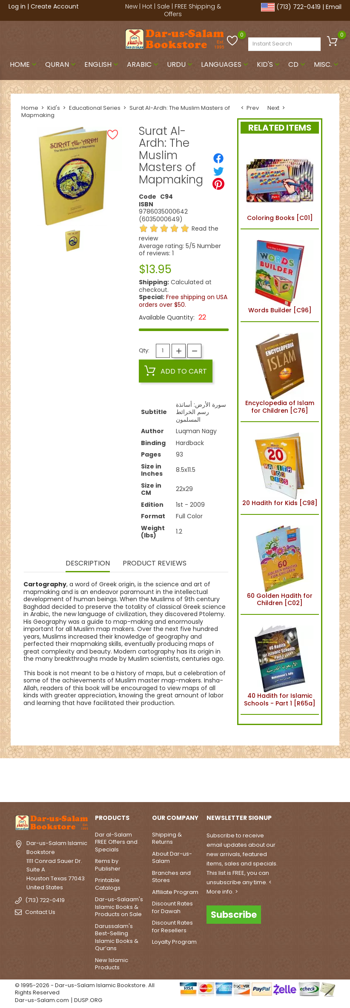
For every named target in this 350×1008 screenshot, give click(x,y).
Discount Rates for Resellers (172, 926)
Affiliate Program (175, 892)
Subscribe (234, 914)
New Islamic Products (111, 964)
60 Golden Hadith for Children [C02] (280, 565)
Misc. (327, 64)
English (102, 64)
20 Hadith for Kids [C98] (280, 468)
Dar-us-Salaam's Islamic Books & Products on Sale (119, 906)
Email (333, 7)
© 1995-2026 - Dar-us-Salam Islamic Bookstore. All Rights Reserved (85, 989)
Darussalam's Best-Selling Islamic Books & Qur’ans (116, 937)
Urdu (180, 64)
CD (297, 64)
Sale (163, 6)
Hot (147, 6)
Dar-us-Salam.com (42, 1000)
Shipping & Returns (167, 838)
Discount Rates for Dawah (172, 907)
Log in (17, 6)
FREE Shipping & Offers (192, 10)
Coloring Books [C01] (280, 183)
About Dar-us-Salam (172, 857)
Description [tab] (88, 564)
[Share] (218, 158)
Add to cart (175, 371)
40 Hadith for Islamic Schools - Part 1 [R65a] (280, 665)
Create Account (55, 6)
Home (24, 64)
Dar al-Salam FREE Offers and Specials (116, 842)
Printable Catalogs (107, 884)
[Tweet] (218, 171)
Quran (61, 64)
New (131, 6)
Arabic (143, 64)
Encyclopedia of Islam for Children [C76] (279, 372)
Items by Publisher (107, 865)
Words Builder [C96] (280, 275)
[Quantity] (163, 351)
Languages (225, 64)
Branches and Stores (171, 877)
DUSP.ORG (88, 1000)
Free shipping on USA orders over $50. (183, 301)
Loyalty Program (174, 942)
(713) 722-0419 (298, 7)
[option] (72, 240)
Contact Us (40, 912)
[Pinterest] (218, 184)
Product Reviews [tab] (154, 564)
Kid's (269, 64)
